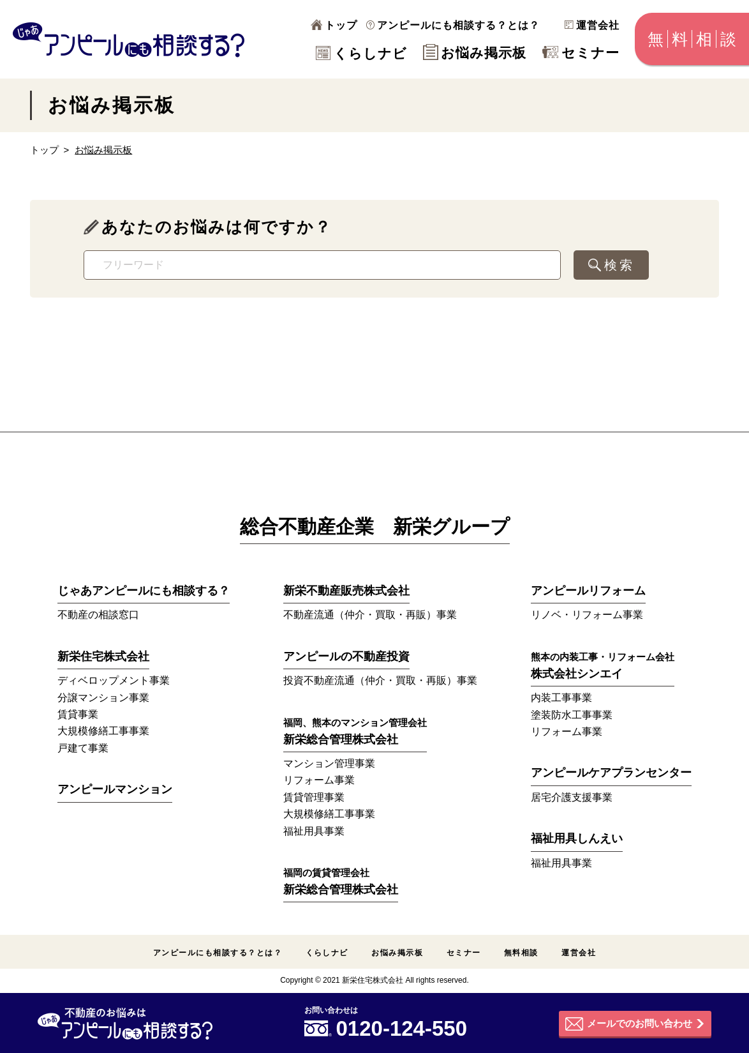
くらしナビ (361, 53)
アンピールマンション (114, 789)
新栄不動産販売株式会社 (346, 590)
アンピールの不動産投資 (346, 656)
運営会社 (592, 25)
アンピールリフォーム (588, 590)
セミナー (580, 52)
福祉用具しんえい (577, 838)
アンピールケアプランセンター (611, 772)
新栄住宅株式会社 (103, 656)
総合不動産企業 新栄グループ (375, 526)
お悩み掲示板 (474, 52)
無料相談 (521, 952)
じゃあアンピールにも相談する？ (143, 590)
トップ (334, 25)
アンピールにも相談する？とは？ (453, 25)
